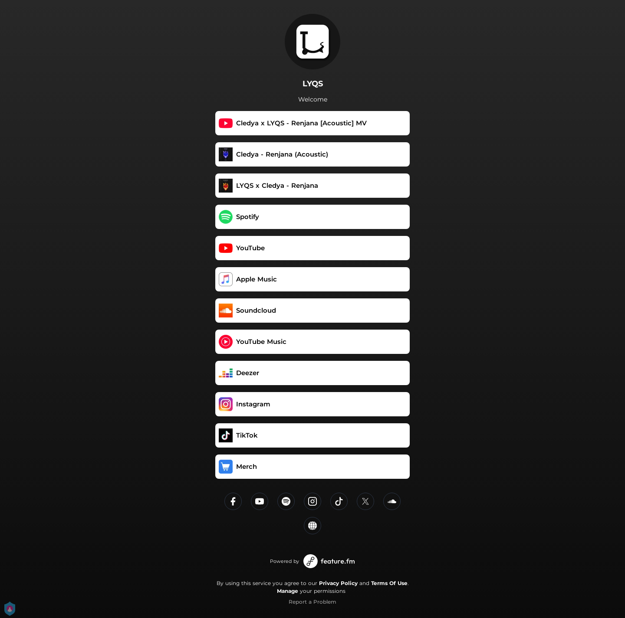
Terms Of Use (389, 583)
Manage (287, 591)
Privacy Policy (338, 583)
